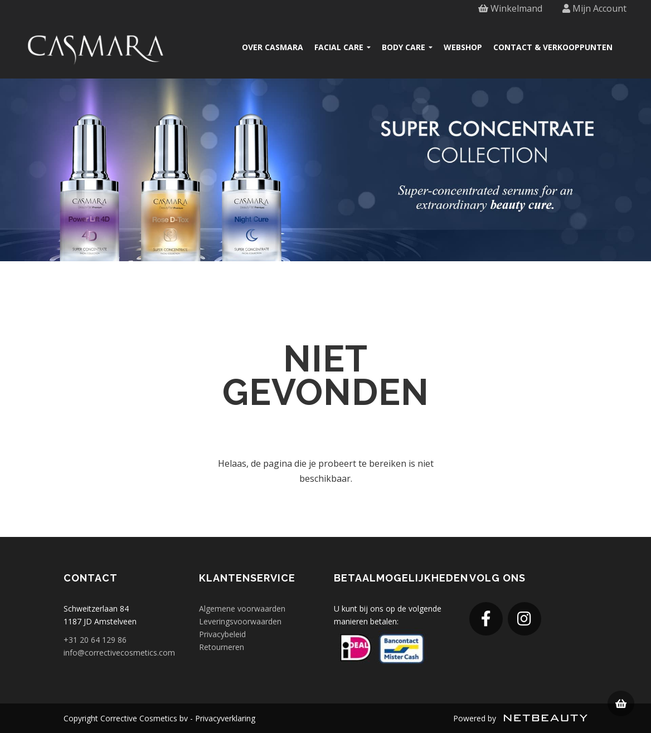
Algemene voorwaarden (242, 608)
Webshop (463, 47)
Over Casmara (272, 47)
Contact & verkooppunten (553, 47)
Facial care (342, 47)
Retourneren (221, 647)
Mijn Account (594, 8)
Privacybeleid (222, 634)
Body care (407, 47)
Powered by (520, 718)
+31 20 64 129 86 (95, 639)
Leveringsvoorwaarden (240, 621)
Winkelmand (510, 8)
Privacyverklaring (225, 718)
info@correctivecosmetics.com (119, 652)
